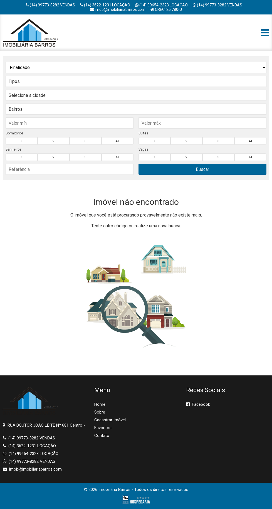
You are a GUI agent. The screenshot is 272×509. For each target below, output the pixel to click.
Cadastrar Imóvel (110, 419)
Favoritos (103, 427)
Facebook (198, 404)
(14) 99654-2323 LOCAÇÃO (161, 5)
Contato (101, 435)
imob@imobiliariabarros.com (117, 9)
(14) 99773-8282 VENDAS (50, 5)
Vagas (144, 149)
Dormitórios (15, 133)
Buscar (202, 169)
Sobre (99, 412)
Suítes (143, 133)
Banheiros (13, 149)
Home (99, 404)
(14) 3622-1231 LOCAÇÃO (105, 5)
